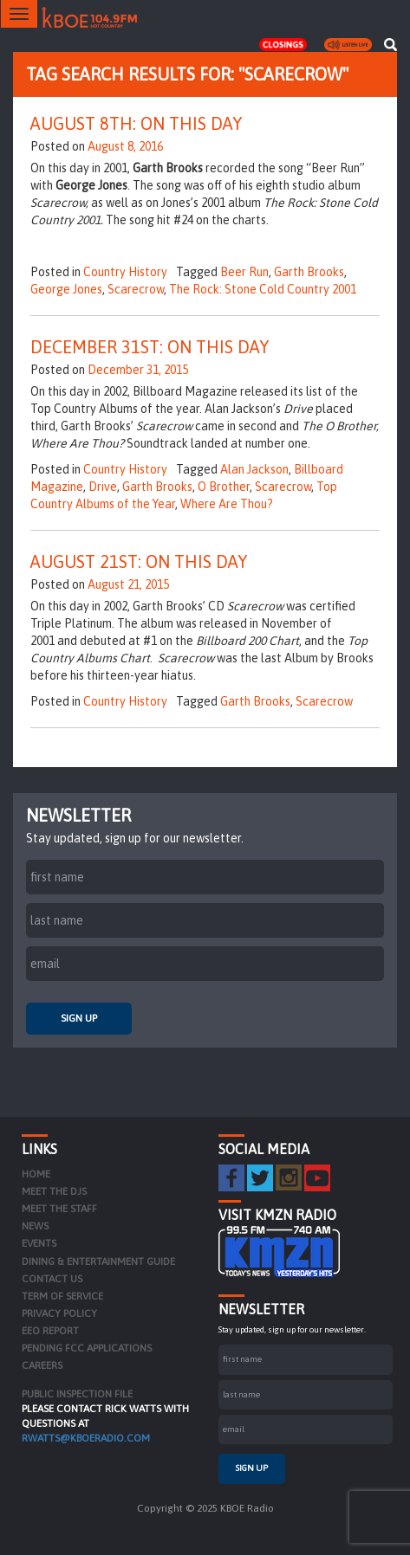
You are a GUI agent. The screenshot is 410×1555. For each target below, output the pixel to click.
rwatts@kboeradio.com (86, 1438)
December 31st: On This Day (149, 347)
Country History (125, 272)
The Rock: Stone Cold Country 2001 (262, 289)
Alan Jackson (254, 469)
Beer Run (244, 272)
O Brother (224, 487)
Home (36, 1174)
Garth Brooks (309, 272)
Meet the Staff (59, 1209)
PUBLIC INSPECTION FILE (77, 1394)
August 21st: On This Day (138, 561)
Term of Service (62, 1296)
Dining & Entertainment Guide (98, 1261)
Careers (42, 1365)
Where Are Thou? (226, 504)
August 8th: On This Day (136, 123)
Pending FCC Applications (87, 1348)
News (35, 1226)
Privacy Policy (59, 1313)
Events (39, 1243)
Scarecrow (135, 289)
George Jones (66, 289)
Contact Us (52, 1279)
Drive (102, 487)
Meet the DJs (54, 1191)
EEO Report (50, 1331)
